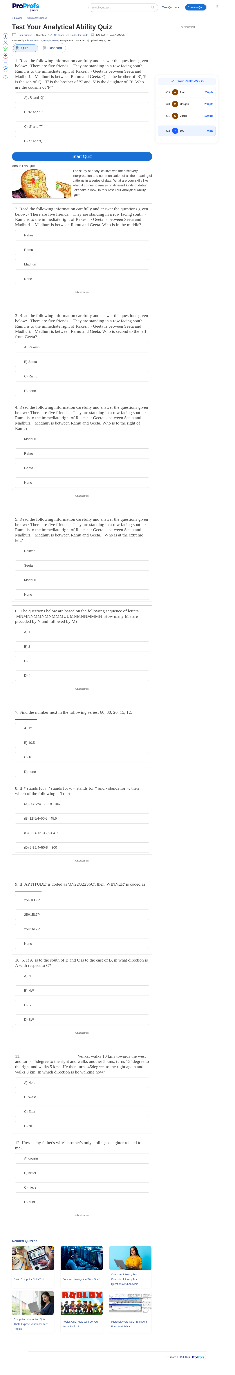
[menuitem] (171, 8)
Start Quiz (82, 156)
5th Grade (71, 35)
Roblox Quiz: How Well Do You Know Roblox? (80, 1324)
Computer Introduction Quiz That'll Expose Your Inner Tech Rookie (31, 1324)
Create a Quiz (196, 7)
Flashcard (52, 48)
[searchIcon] (152, 7)
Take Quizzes (170, 7)
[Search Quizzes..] (123, 7)
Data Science (25, 35)
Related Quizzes (24, 1241)
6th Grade (82, 35)
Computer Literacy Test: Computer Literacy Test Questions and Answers (124, 1279)
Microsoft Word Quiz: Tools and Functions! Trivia (129, 1324)
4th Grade (59, 35)
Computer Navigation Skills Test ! (81, 1279)
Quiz (22, 48)
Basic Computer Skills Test (29, 1279)
